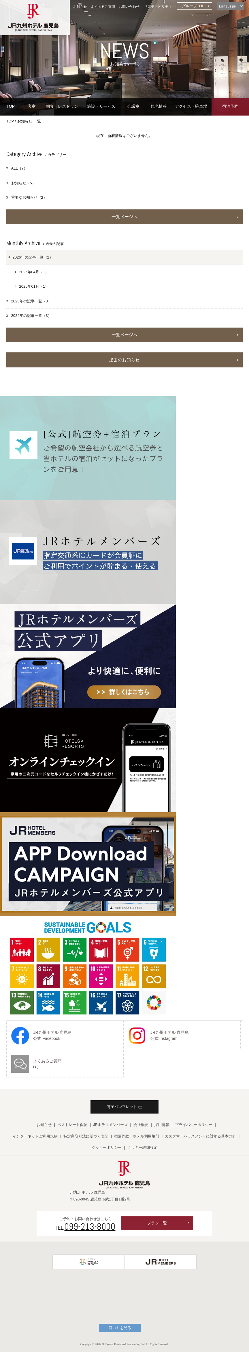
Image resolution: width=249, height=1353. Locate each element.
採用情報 (161, 1126)
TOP (10, 106)
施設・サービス (101, 106)
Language (227, 6)
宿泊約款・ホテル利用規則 (136, 1137)
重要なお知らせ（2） (26, 197)
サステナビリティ (158, 6)
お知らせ (80, 6)
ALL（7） (16, 168)
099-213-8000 (89, 1227)
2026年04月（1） (32, 272)
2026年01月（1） (32, 287)
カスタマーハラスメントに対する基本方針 (200, 1137)
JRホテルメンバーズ (110, 1126)
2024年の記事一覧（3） (29, 316)
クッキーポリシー (107, 1148)
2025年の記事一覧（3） (29, 301)
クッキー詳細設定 (142, 1148)
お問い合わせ (129, 6)
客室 (32, 106)
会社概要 (140, 1126)
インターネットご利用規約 (35, 1137)
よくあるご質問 (103, 6)
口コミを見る (120, 1328)
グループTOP (193, 6)
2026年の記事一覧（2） (30, 257)
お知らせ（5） (21, 183)
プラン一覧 (157, 1224)
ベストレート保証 (72, 1126)
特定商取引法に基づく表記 (85, 1137)
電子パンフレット (124, 1108)
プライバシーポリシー (193, 1126)
